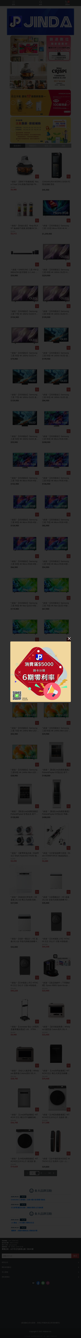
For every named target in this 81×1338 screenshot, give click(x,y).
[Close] (69, 638)
